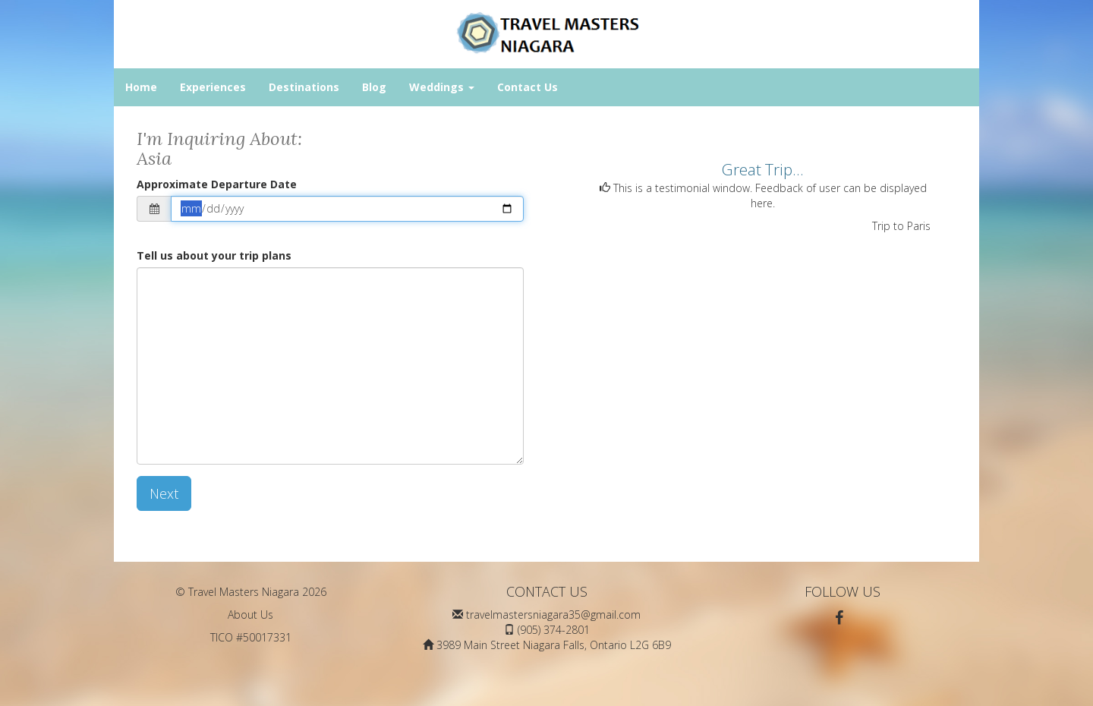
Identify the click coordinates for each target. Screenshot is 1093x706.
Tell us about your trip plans (214, 255)
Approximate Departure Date (217, 184)
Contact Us (527, 87)
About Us (250, 614)
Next (164, 493)
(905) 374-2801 (554, 629)
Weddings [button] (441, 87)
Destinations (304, 87)
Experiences (213, 87)
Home (141, 87)
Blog (374, 87)
